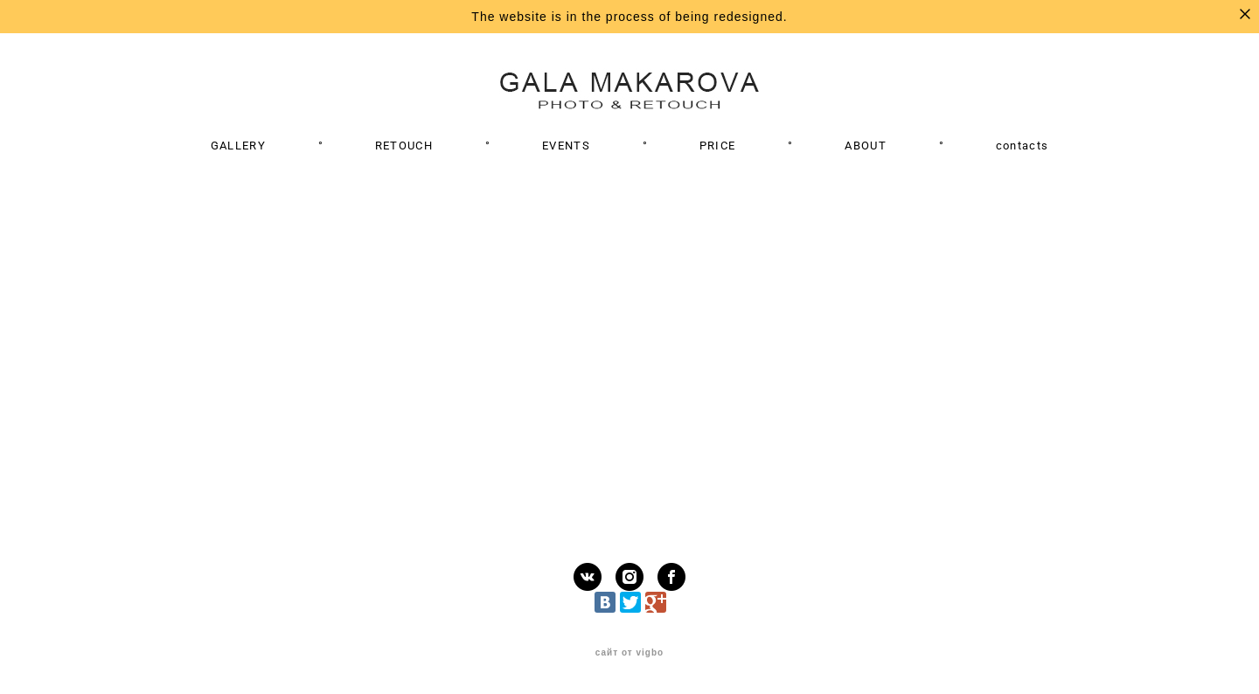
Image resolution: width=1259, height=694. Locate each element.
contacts (1022, 145)
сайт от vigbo (629, 653)
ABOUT (866, 145)
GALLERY (238, 145)
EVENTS (566, 145)
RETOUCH (404, 145)
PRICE (717, 145)
